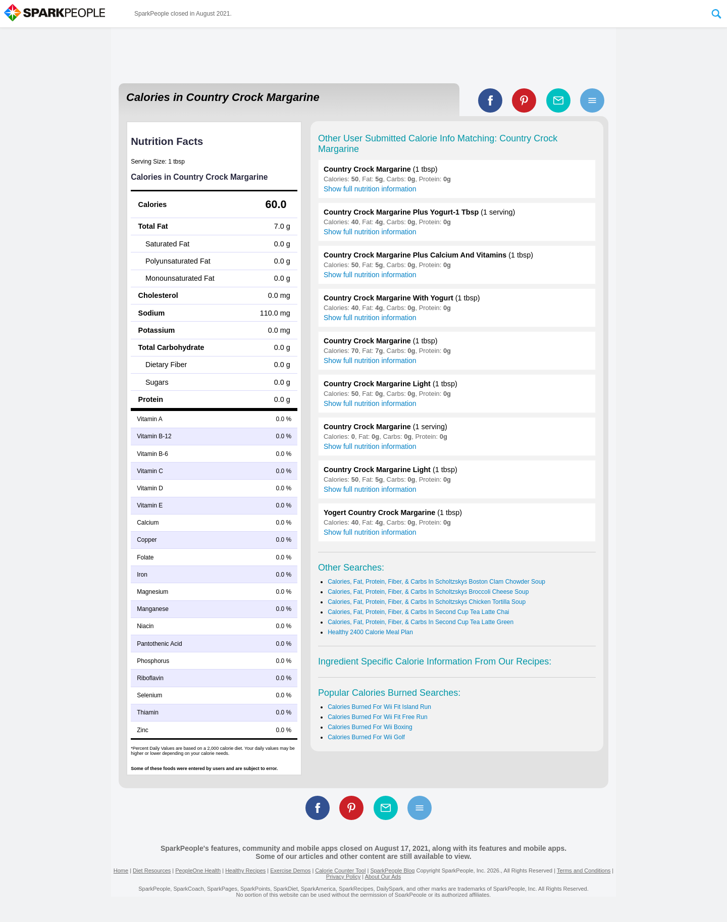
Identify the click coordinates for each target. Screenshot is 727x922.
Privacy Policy (343, 877)
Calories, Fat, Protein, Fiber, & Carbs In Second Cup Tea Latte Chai (418, 612)
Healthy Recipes (245, 870)
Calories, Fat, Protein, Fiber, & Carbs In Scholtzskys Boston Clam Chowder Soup (436, 581)
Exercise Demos (290, 870)
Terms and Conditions (583, 870)
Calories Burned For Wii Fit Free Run (377, 717)
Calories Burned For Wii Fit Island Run (379, 706)
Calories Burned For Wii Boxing (370, 727)
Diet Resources (152, 870)
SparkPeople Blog (392, 870)
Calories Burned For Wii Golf (366, 737)
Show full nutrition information (370, 189)
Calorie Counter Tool (340, 870)
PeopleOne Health (198, 870)
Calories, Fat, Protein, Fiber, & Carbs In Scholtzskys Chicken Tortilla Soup (427, 601)
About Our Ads (383, 877)
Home (121, 870)
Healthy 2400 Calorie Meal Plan (370, 632)
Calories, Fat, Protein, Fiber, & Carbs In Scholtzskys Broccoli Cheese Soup (428, 591)
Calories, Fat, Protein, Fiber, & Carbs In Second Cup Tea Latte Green (420, 622)
